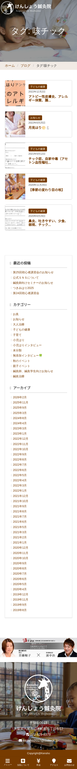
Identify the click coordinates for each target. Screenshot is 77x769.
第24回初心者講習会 (26, 293)
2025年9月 (20, 407)
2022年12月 (20, 438)
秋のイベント (21, 360)
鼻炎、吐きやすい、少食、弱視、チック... (48, 223)
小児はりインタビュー (27, 345)
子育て (17, 335)
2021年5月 (20, 527)
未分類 (17, 350)
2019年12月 (20, 594)
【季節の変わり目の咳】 (47, 190)
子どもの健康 (37, 86)
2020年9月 (20, 563)
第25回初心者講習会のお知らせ (33, 272)
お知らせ (35, 117)
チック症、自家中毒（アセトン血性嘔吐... (48, 160)
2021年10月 (20, 501)
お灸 (16, 314)
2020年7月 (20, 573)
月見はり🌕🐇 (39, 128)
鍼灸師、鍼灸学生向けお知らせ (33, 371)
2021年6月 (20, 521)
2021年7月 (20, 516)
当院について (23, 762)
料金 (39, 762)
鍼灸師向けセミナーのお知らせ (33, 282)
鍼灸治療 (18, 376)
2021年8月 (20, 511)
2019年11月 (20, 599)
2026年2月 (20, 397)
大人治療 (18, 324)
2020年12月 (20, 547)
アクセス (54, 762)
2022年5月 (20, 475)
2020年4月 (20, 589)
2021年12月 (20, 496)
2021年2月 (20, 537)
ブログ (25, 65)
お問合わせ (69, 762)
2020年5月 (20, 584)
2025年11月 (20, 402)
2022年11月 (20, 444)
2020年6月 (20, 579)
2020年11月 (20, 553)
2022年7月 (20, 464)
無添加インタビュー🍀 (27, 355)
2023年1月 (20, 433)
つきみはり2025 (23, 288)
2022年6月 (20, 470)
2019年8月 (20, 610)
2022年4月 (20, 480)
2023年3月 (20, 428)
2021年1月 (20, 542)
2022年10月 (20, 449)
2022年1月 (20, 490)
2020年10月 (20, 558)
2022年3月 (20, 485)
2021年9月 (20, 506)
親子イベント (21, 366)
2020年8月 (20, 568)
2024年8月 (20, 418)
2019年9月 (20, 604)
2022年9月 (20, 454)
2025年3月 (20, 413)
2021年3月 (20, 532)
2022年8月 (20, 459)
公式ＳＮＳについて (26, 277)
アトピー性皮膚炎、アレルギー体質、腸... (48, 98)
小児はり (18, 340)
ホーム (10, 65)
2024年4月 (20, 423)
